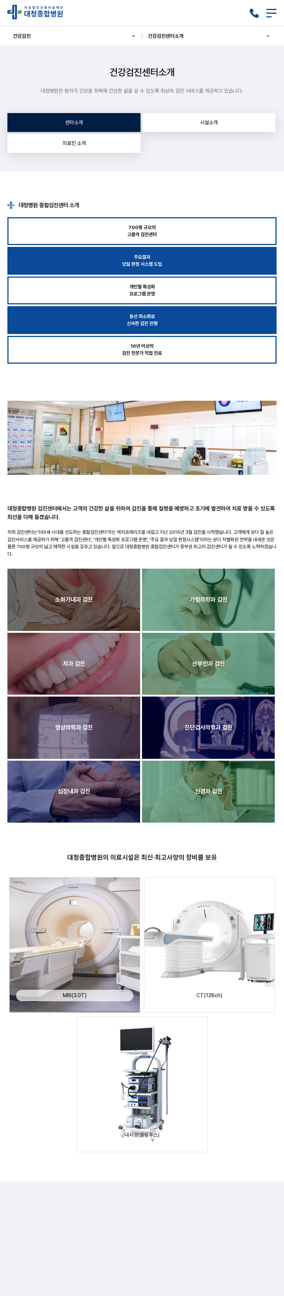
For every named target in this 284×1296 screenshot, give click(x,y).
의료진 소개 (74, 143)
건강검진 (74, 36)
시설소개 (209, 122)
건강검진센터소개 (209, 36)
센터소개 (74, 122)
